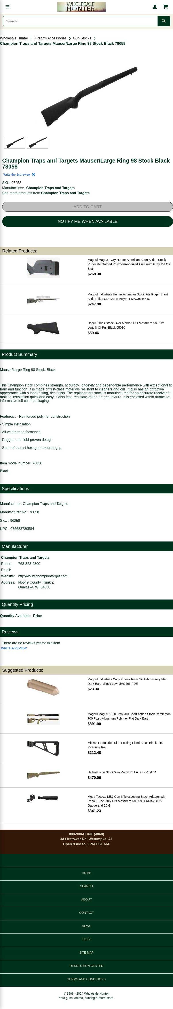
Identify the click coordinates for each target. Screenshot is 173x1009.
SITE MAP (86, 952)
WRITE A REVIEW (14, 648)
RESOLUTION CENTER (86, 966)
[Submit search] (164, 21)
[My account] (155, 7)
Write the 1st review (19, 174)
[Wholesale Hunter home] (81, 7)
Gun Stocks (82, 38)
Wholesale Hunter (14, 38)
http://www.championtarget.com (43, 576)
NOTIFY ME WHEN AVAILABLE (87, 221)
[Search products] (80, 21)
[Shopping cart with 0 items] (165, 7)
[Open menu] (7, 7)
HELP (86, 939)
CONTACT (86, 912)
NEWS (86, 926)
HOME (86, 873)
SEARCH (86, 886)
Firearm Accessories (50, 38)
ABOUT (86, 899)
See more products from (45, 193)
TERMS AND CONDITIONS (86, 979)
